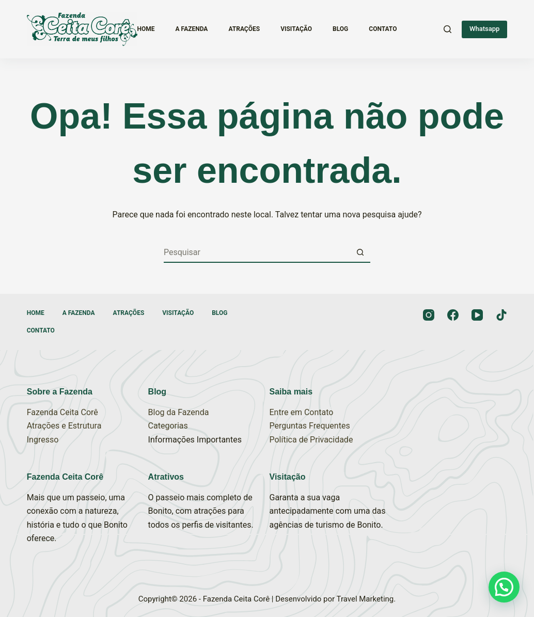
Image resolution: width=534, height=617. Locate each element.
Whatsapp (484, 29)
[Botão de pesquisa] (360, 252)
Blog (340, 29)
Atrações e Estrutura (64, 426)
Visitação (296, 29)
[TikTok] (501, 315)
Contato (383, 29)
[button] (504, 587)
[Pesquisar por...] (257, 252)
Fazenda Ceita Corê (62, 412)
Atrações (244, 29)
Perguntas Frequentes (310, 426)
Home (146, 29)
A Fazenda (192, 29)
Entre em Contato (302, 412)
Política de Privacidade (311, 440)
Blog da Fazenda (178, 412)
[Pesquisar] (447, 29)
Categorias (168, 426)
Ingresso (43, 440)
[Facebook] (453, 315)
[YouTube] (477, 315)
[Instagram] (428, 315)
